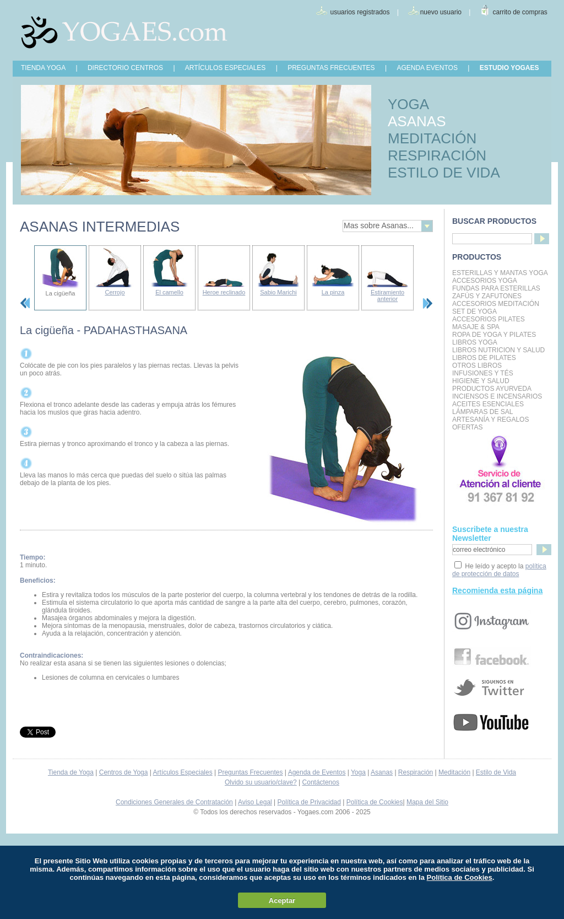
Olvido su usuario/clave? (261, 782)
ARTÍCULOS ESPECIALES (225, 68)
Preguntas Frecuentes (250, 772)
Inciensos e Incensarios (497, 396)
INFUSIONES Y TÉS (482, 373)
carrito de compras (520, 12)
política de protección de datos (499, 570)
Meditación (454, 772)
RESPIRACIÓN (437, 155)
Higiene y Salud (480, 381)
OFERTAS (467, 427)
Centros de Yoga (123, 772)
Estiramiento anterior (387, 295)
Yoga (358, 772)
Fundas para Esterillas (496, 288)
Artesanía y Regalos (490, 419)
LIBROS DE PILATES (484, 358)
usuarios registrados (359, 12)
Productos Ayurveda (492, 389)
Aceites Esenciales (488, 404)
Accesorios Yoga (484, 280)
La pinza (333, 292)
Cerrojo (114, 292)
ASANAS (417, 121)
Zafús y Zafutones (487, 296)
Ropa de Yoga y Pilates (494, 334)
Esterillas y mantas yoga (500, 273)
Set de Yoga (474, 311)
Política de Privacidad (309, 802)
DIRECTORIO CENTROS (125, 68)
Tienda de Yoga (71, 772)
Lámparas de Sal (482, 412)
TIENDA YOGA (43, 68)
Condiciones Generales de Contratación (174, 802)
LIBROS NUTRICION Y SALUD (498, 350)
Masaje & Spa (476, 327)
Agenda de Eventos (317, 772)
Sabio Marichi (278, 292)
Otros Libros (477, 365)
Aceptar (282, 900)
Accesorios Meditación (495, 304)
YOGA (408, 104)
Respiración (415, 772)
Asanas (382, 772)
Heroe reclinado (224, 292)
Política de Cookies (374, 802)
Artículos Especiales (183, 772)
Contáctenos (320, 782)
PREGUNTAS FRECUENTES (331, 68)
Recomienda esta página (497, 590)
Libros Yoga (474, 342)
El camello (169, 292)
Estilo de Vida (496, 772)
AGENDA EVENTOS (427, 68)
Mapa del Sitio (427, 802)
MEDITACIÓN (432, 138)
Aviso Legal (255, 802)
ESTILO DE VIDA (444, 172)
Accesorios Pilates (488, 319)
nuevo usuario (441, 12)
